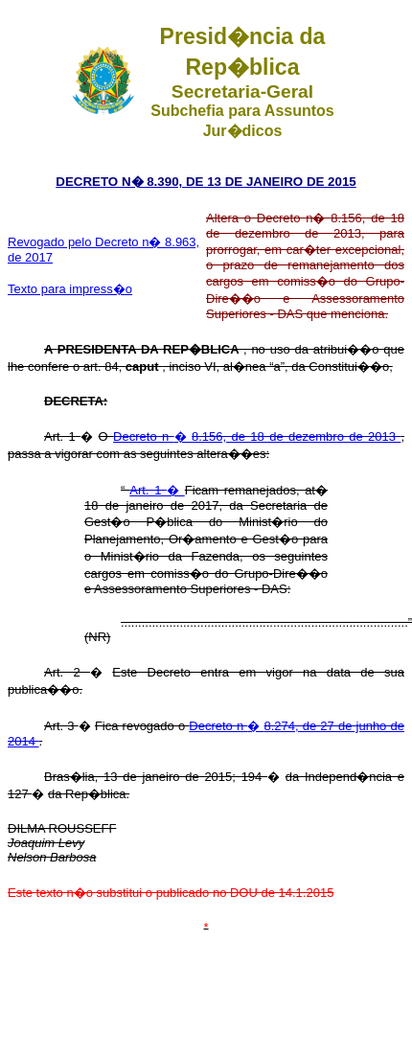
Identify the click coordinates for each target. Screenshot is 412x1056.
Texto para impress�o (70, 289)
